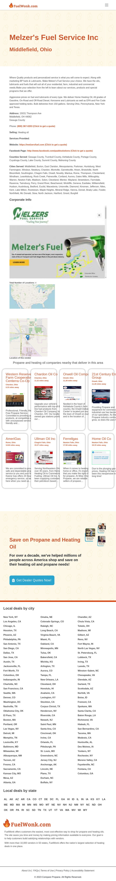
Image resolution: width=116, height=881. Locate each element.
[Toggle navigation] (106, 5)
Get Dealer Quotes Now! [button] (34, 580)
